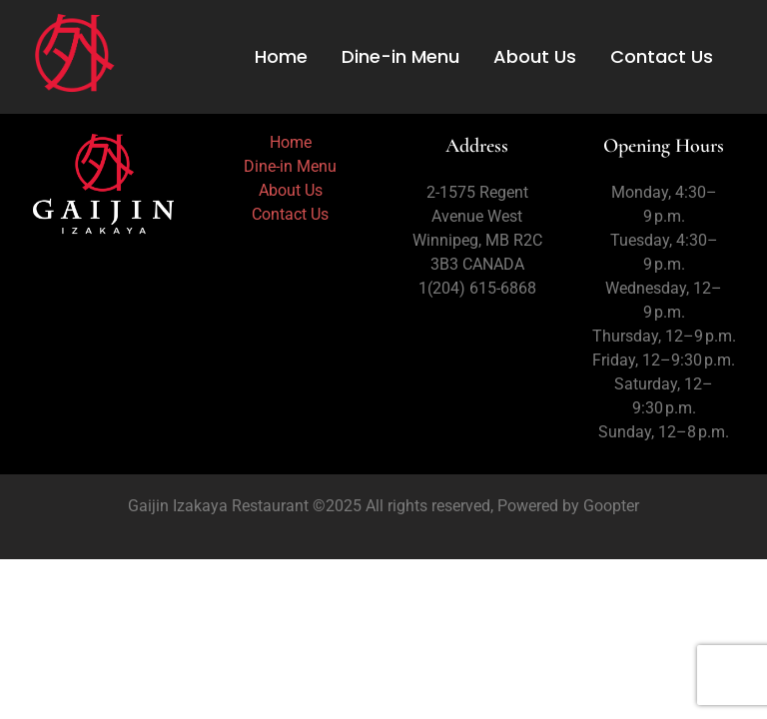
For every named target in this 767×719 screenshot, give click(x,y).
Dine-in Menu (400, 56)
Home (281, 56)
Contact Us (661, 56)
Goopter (609, 505)
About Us (534, 56)
